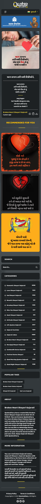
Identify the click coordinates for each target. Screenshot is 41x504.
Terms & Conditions (27, 493)
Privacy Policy (11, 493)
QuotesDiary (23, 496)
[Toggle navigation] (5, 12)
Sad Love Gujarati (25, 391)
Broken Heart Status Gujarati (12, 386)
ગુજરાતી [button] (32, 12)
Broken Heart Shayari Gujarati (15, 112)
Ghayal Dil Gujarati (9, 391)
